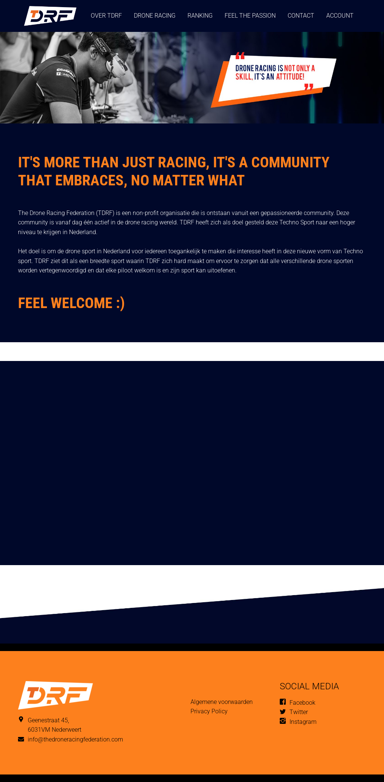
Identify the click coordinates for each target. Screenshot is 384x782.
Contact (301, 15)
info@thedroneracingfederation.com (75, 739)
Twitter (299, 712)
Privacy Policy (209, 711)
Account (340, 15)
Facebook (302, 702)
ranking (200, 15)
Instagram (303, 721)
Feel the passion (250, 15)
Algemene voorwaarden (221, 701)
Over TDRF (106, 15)
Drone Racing (155, 15)
